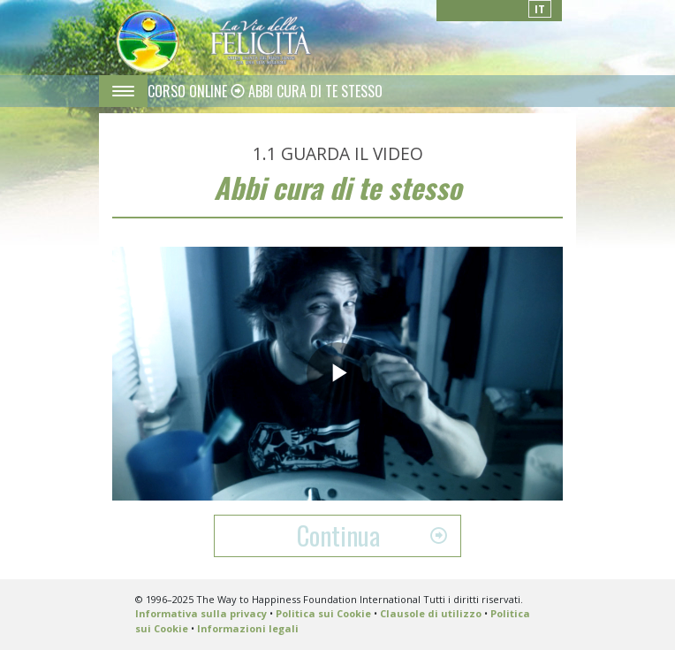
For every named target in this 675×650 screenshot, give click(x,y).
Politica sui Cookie (323, 613)
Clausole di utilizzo (431, 613)
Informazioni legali (248, 628)
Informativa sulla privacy (201, 613)
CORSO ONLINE (189, 91)
